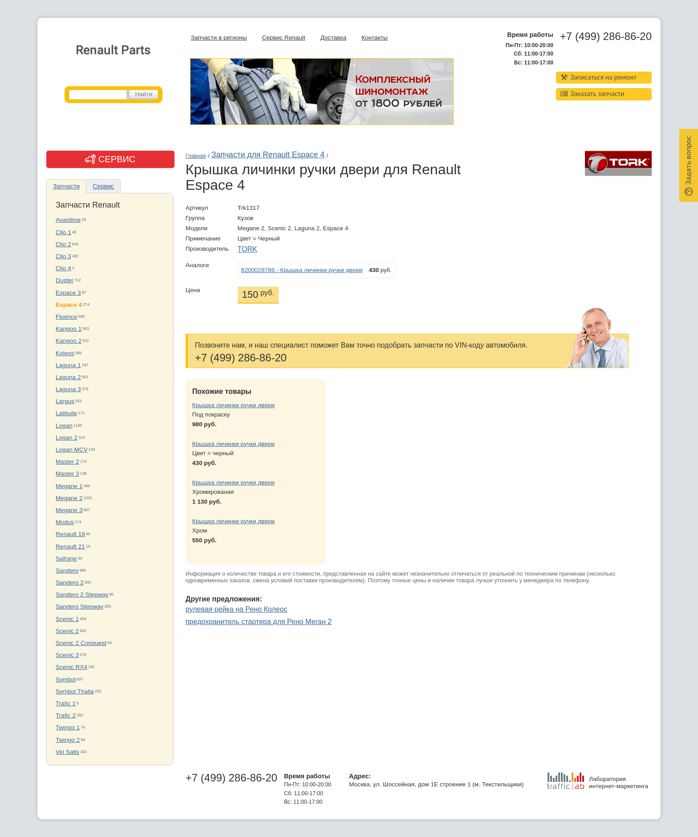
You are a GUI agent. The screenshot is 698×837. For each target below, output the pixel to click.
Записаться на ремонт (598, 77)
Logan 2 (66, 437)
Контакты (374, 37)
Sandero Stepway (79, 606)
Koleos (65, 353)
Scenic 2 (67, 631)
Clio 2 (63, 244)
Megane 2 (69, 498)
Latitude (66, 413)
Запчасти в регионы (219, 37)
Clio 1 (63, 232)
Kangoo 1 (68, 328)
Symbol (66, 679)
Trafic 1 (66, 703)
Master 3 (67, 473)
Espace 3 (68, 292)
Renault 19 (70, 534)
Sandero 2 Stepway (82, 594)
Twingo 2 (68, 740)
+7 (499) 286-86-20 (606, 36)
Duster (64, 280)
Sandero (67, 570)
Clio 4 (63, 268)
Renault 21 (70, 546)
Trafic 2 (66, 715)
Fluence (66, 316)
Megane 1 (69, 486)
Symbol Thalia (75, 691)
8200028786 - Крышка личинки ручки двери (302, 270)
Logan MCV (72, 449)
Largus (65, 401)
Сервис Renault (283, 37)
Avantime (68, 219)
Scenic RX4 (71, 667)
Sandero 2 (70, 582)
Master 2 (67, 461)
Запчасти (66, 186)
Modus (65, 522)
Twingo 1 (68, 727)
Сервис (103, 186)
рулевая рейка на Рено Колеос (237, 609)
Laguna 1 (68, 365)
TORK (247, 249)
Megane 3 (69, 510)
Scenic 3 (67, 655)
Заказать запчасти (592, 93)
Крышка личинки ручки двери (233, 405)
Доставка (333, 37)
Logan (64, 425)
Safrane (66, 558)
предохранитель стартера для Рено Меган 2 (259, 621)
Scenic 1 (67, 619)
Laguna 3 (68, 389)
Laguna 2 (68, 377)
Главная (196, 156)
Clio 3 (63, 256)
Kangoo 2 (68, 340)
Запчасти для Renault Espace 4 (268, 154)
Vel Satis (67, 752)
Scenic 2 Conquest (81, 643)
